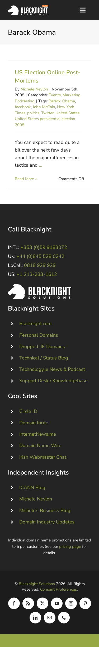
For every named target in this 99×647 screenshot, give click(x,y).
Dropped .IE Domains (42, 346)
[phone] (64, 617)
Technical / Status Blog (43, 358)
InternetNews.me (37, 434)
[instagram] (71, 603)
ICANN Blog (32, 487)
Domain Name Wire (40, 445)
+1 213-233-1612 (37, 274)
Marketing (72, 95)
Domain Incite (33, 423)
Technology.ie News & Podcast (52, 369)
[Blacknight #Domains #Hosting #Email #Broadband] (39, 286)
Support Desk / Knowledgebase (53, 380)
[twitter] (42, 603)
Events (55, 95)
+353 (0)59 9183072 (44, 247)
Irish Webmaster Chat (42, 457)
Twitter (47, 113)
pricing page (70, 546)
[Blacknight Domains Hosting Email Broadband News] (28, 7)
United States (67, 113)
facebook (23, 107)
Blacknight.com (35, 323)
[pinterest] (85, 603)
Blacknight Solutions (37, 583)
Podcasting (25, 101)
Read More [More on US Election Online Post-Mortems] (24, 178)
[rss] (28, 603)
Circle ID (28, 411)
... (40, 165)
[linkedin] (35, 617)
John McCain (44, 107)
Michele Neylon (34, 89)
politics (33, 113)
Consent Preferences (58, 589)
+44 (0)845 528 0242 (40, 256)
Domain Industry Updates (46, 522)
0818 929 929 (40, 265)
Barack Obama (62, 101)
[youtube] (57, 603)
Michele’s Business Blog (44, 510)
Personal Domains (38, 335)
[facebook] (14, 603)
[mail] (49, 617)
